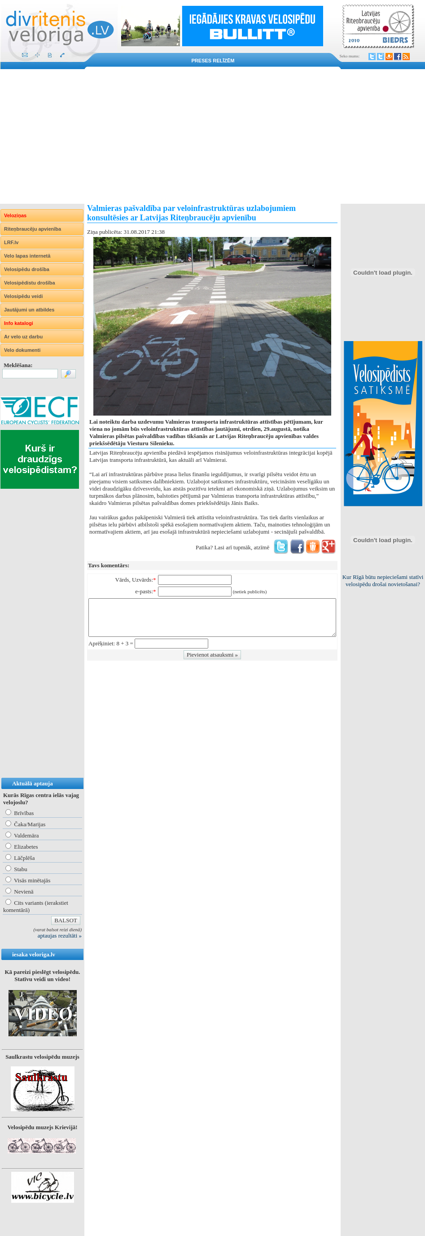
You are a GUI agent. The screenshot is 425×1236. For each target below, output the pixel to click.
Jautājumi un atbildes (29, 309)
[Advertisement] (212, 136)
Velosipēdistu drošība (29, 282)
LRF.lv (11, 242)
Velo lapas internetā (27, 256)
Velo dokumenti (22, 350)
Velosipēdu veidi (23, 296)
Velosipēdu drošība (26, 269)
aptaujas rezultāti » (60, 935)
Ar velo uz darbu (23, 336)
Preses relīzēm (213, 60)
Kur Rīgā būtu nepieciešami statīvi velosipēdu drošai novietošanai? (383, 580)
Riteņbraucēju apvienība (32, 229)
